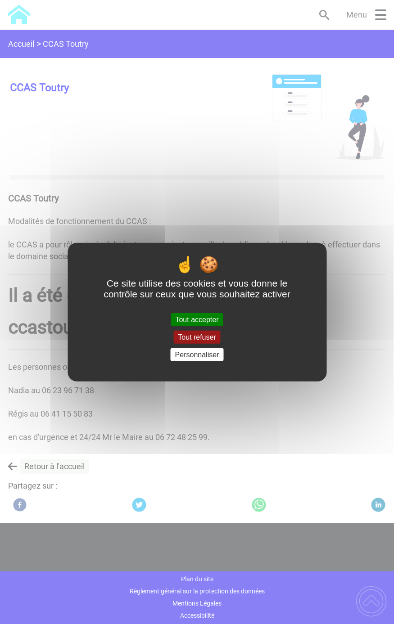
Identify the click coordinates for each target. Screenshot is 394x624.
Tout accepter (196, 319)
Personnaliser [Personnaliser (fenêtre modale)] (197, 355)
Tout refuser (197, 337)
